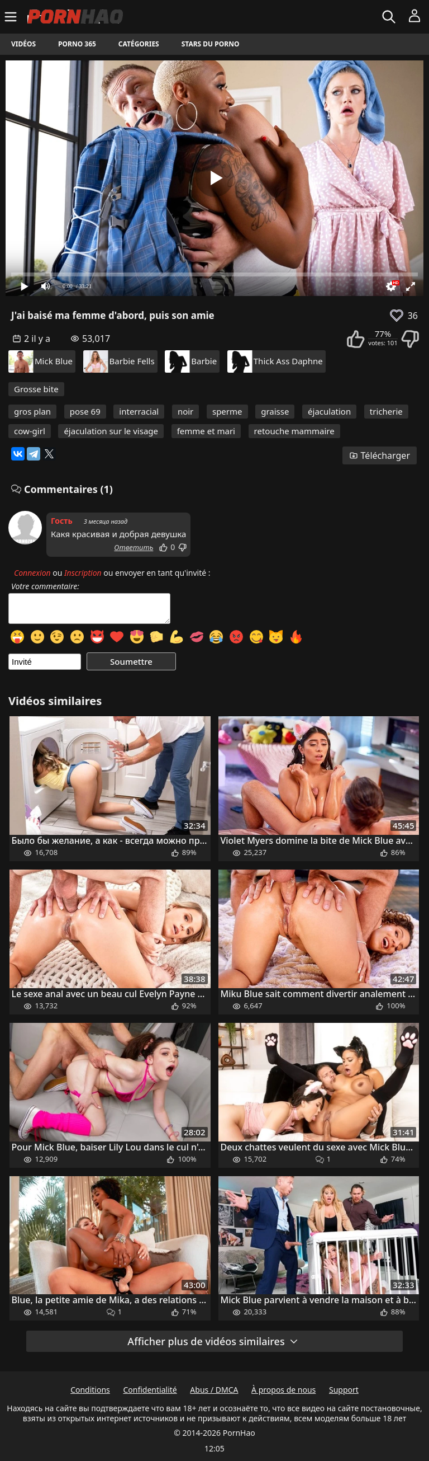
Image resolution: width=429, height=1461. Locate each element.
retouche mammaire (294, 430)
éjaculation (329, 411)
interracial (139, 411)
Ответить (133, 547)
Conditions (90, 1389)
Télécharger (379, 455)
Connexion (32, 572)
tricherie (386, 411)
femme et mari (206, 430)
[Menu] (12, 17)
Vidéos (23, 44)
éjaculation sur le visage (111, 430)
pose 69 (85, 411)
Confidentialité (150, 1389)
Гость (62, 520)
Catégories (138, 44)
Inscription (83, 572)
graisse (275, 411)
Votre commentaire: (45, 586)
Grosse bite (36, 388)
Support (344, 1389)
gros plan (32, 411)
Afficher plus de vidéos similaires (212, 1341)
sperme (227, 411)
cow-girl (29, 430)
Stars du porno (211, 44)
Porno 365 (77, 44)
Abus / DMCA (214, 1389)
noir (185, 411)
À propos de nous (283, 1389)
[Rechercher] (390, 17)
